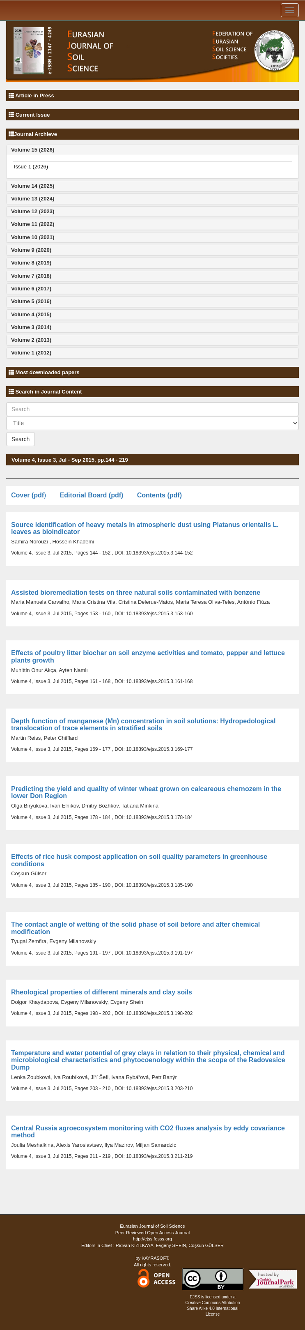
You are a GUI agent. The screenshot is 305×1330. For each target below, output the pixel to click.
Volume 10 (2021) (32, 237)
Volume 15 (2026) (32, 150)
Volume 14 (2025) (32, 186)
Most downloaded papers (47, 372)
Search (20, 439)
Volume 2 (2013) (31, 340)
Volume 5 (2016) (31, 301)
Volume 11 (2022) (32, 224)
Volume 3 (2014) (31, 327)
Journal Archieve (35, 134)
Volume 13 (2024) (32, 199)
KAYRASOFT (155, 1258)
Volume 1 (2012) (31, 353)
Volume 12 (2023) (32, 211)
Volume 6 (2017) (31, 288)
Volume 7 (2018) (31, 276)
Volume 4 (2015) (31, 314)
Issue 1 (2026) (31, 166)
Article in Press (34, 95)
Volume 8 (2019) (31, 263)
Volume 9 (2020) (31, 250)
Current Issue (33, 115)
